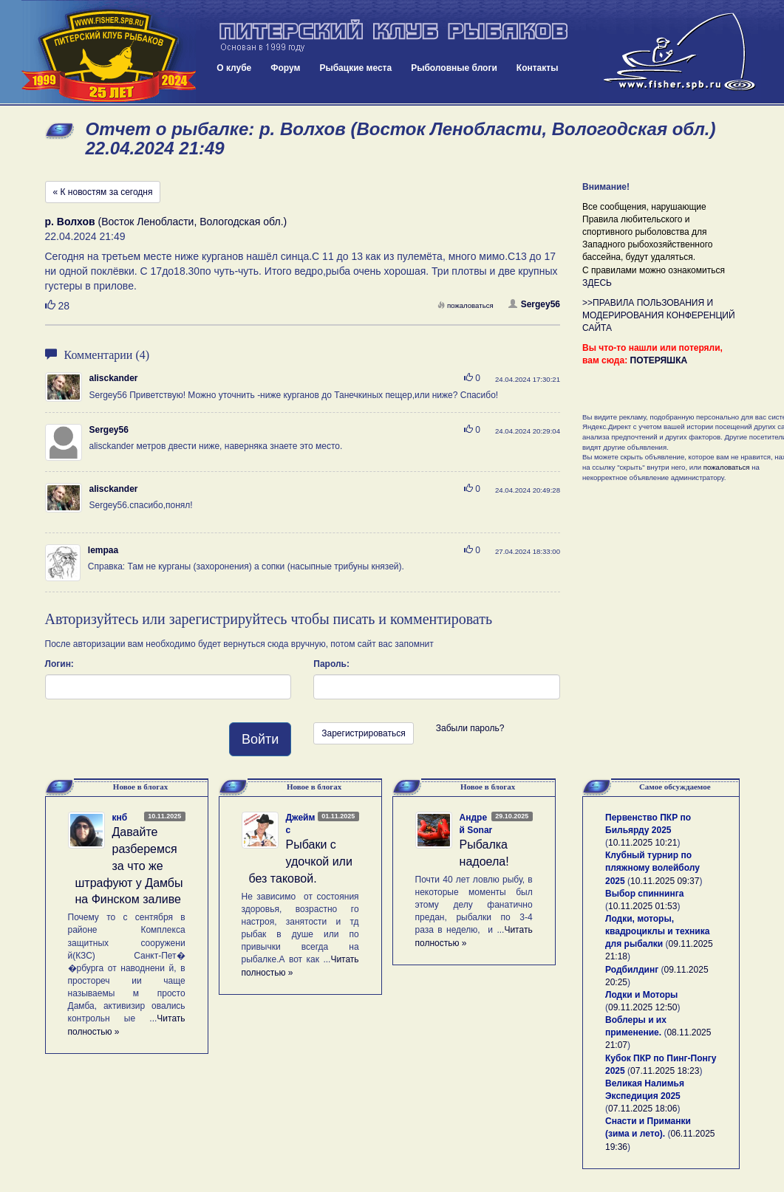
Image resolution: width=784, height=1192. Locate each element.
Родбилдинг (631, 970)
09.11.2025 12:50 (642, 1007)
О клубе (234, 68)
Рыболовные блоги (454, 68)
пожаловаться (465, 305)
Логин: (59, 664)
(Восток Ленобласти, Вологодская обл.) (166, 221)
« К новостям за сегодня (103, 192)
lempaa (103, 550)
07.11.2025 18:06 (642, 1108)
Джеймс (301, 823)
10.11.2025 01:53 (642, 906)
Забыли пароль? (470, 728)
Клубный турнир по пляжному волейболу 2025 (652, 868)
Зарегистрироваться (363, 733)
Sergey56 (534, 304)
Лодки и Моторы (641, 995)
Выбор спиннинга (644, 893)
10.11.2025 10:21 (642, 843)
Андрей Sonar (476, 823)
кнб (120, 817)
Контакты (538, 68)
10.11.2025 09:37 (664, 881)
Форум (285, 68)
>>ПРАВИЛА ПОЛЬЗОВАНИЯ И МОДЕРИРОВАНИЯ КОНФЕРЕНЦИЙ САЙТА (658, 315)
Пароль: (331, 664)
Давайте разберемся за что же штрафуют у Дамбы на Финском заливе (129, 865)
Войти (260, 739)
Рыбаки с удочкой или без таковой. (300, 861)
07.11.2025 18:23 (664, 1071)
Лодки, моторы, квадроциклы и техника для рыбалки (657, 931)
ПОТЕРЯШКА (659, 360)
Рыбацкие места (355, 68)
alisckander (113, 378)
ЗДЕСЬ (597, 283)
